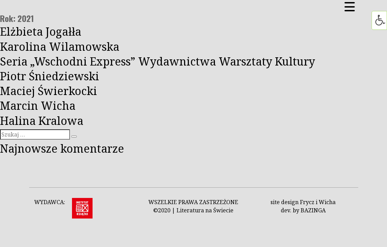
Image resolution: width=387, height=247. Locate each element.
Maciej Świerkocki (48, 90)
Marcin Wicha (37, 105)
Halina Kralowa (41, 120)
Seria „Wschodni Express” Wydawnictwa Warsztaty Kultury (157, 61)
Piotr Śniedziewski (49, 76)
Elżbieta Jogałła (40, 31)
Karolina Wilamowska (59, 46)
